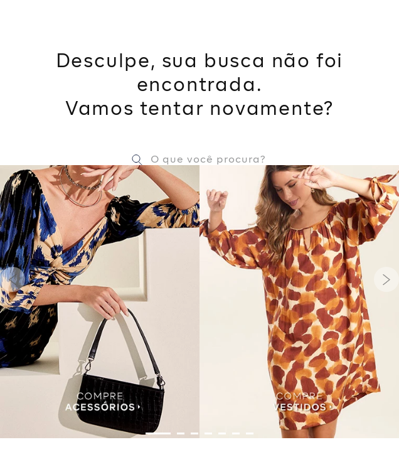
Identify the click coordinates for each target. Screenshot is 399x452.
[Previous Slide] (12, 279)
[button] (158, 433)
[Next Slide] (386, 279)
